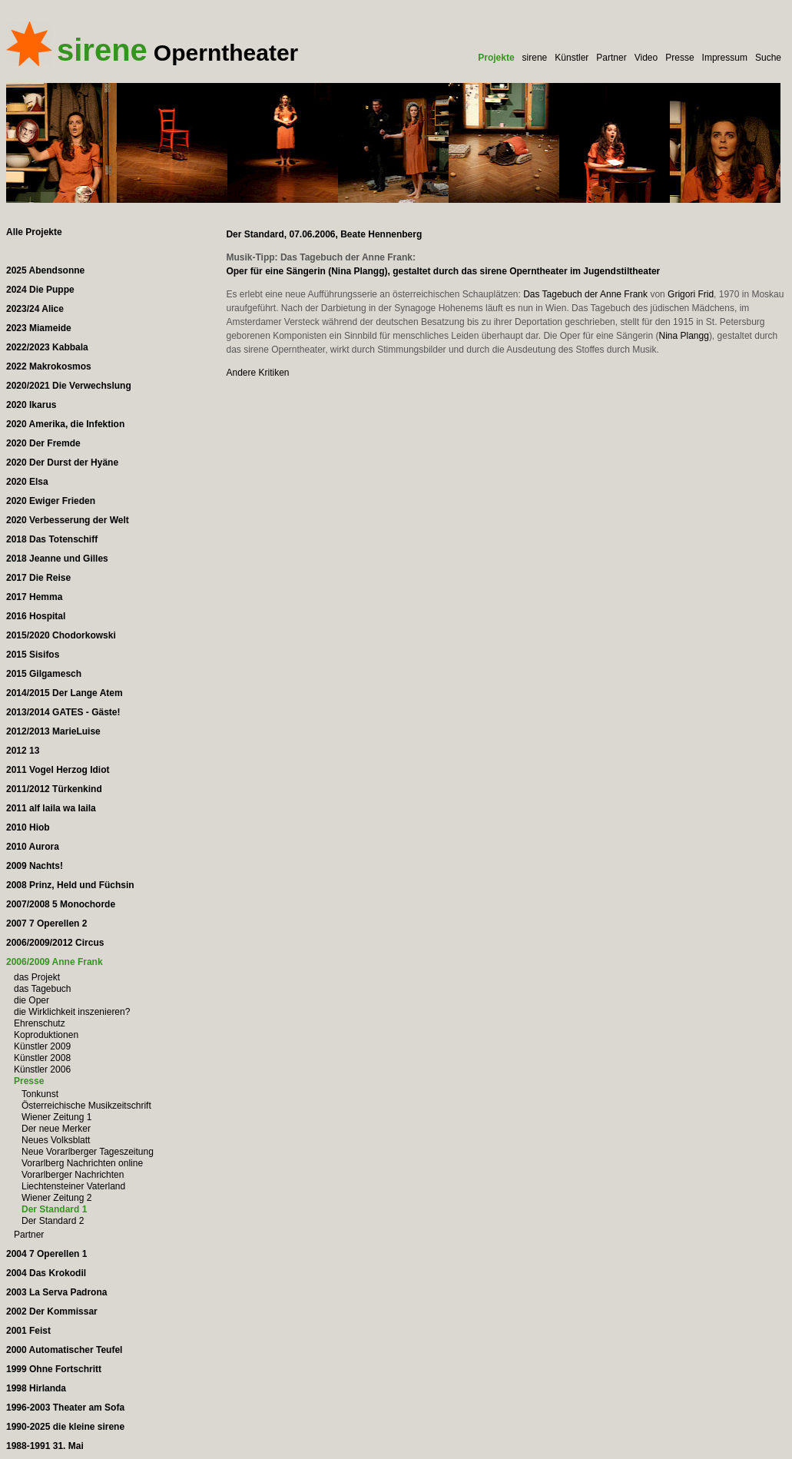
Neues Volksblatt (56, 1140)
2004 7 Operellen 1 (46, 1253)
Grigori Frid (691, 294)
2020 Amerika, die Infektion (65, 424)
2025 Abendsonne (45, 270)
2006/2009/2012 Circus (55, 942)
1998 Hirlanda (36, 1388)
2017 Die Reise (38, 577)
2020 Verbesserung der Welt (67, 520)
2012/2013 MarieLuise (53, 731)
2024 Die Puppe (40, 289)
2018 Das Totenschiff (52, 539)
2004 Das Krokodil (46, 1273)
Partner (611, 57)
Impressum (724, 57)
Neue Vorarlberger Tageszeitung (88, 1151)
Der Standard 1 (54, 1209)
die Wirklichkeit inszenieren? (72, 1011)
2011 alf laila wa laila (51, 808)
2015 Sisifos (32, 654)
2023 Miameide (38, 328)
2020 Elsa (27, 481)
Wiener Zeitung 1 (56, 1117)
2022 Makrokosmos (48, 366)
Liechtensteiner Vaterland (73, 1186)
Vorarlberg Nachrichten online (82, 1163)
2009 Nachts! (34, 865)
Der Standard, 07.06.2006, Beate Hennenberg (324, 234)
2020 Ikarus (31, 405)
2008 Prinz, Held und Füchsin (70, 885)
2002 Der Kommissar (52, 1311)
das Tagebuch (42, 988)
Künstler (571, 57)
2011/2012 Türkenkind (54, 789)
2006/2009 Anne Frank (54, 962)
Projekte (496, 57)
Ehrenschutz (39, 1023)
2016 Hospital (35, 616)
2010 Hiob (28, 827)
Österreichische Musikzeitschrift (86, 1105)
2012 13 (22, 750)
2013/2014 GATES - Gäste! (63, 712)
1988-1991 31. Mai (45, 1446)
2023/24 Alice (35, 308)
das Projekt (37, 977)
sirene (535, 57)
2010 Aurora (32, 846)
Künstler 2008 (42, 1058)
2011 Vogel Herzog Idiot (57, 769)
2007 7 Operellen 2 (46, 923)
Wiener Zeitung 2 (56, 1197)
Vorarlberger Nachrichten (73, 1174)
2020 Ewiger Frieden (50, 501)
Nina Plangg (683, 335)
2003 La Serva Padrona (56, 1292)
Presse (679, 57)
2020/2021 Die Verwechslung (68, 385)
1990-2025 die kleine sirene (65, 1426)
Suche (768, 57)
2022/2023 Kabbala (47, 347)
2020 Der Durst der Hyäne (62, 462)
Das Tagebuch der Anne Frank (585, 294)
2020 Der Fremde (43, 443)
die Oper (31, 1000)
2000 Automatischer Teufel (64, 1350)
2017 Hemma (34, 597)
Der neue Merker (56, 1128)
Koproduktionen (46, 1035)
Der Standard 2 (53, 1220)
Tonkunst (40, 1094)
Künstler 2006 (42, 1069)
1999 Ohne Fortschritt (53, 1369)
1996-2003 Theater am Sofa (65, 1407)
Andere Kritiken (257, 372)
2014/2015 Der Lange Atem (64, 693)
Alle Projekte (34, 232)
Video (646, 57)
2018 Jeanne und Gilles (57, 558)
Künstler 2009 (42, 1046)
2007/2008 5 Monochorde (60, 904)
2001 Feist (28, 1330)
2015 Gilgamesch (43, 673)
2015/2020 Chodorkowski (61, 635)
